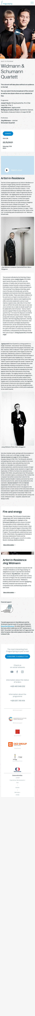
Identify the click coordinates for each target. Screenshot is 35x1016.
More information (9, 545)
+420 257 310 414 (17, 700)
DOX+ (4, 148)
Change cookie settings (17, 775)
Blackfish (17, 787)
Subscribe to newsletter (17, 656)
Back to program (7, 61)
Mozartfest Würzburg (7, 626)
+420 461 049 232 (17, 686)
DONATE (8, 134)
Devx (17, 782)
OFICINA (17, 795)
